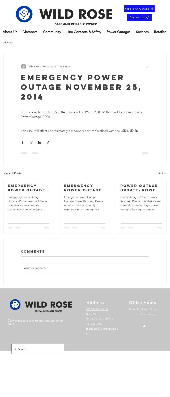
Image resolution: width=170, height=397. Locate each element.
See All (163, 172)
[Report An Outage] (139, 8)
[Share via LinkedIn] (39, 142)
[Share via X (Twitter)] (31, 142)
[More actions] (147, 66)
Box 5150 (91, 314)
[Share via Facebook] (22, 142)
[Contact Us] (139, 17)
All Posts (8, 42)
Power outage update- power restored (139, 187)
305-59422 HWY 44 (97, 309)
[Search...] (37, 349)
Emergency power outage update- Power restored (83, 187)
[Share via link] (48, 142)
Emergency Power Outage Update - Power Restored (28, 187)
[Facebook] (144, 327)
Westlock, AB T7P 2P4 (99, 319)
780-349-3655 (94, 323)
